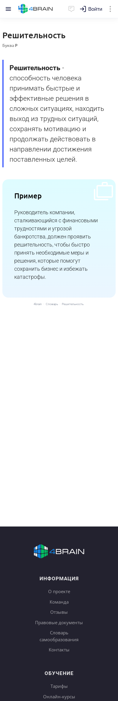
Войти (95, 9)
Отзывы (59, 612)
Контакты (59, 650)
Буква (10, 45)
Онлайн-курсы (59, 697)
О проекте (59, 591)
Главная (35, 9)
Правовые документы (59, 622)
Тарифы (59, 686)
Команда (59, 602)
